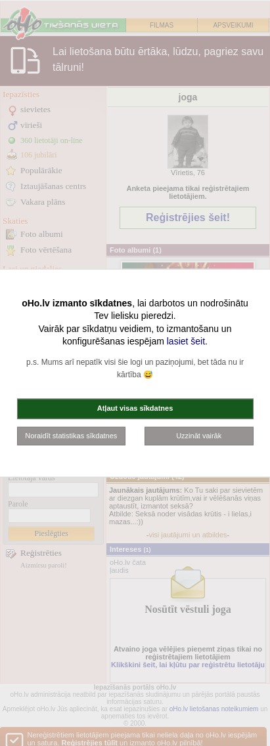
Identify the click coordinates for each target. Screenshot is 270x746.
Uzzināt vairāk (198, 435)
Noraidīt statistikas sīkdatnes (71, 435)
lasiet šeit (186, 341)
